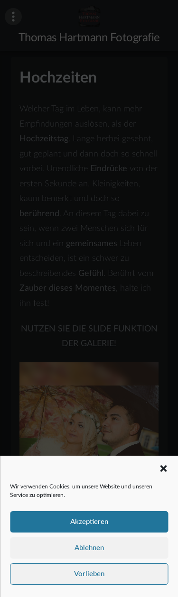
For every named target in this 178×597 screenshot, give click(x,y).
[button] (163, 471)
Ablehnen (89, 550)
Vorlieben (89, 576)
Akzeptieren (89, 524)
